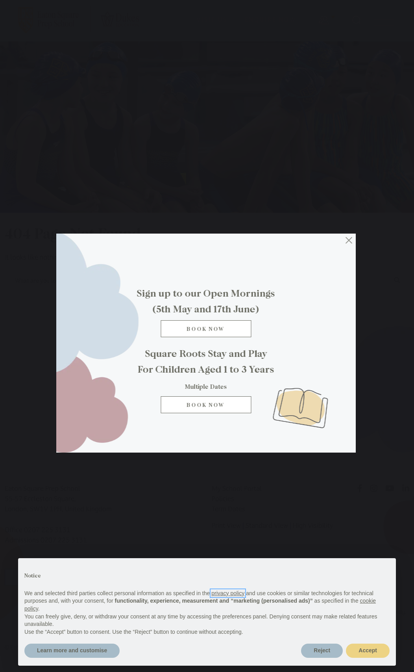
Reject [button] (322, 650)
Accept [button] (368, 650)
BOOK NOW (207, 404)
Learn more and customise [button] (72, 650)
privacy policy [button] (227, 593)
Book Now (207, 328)
